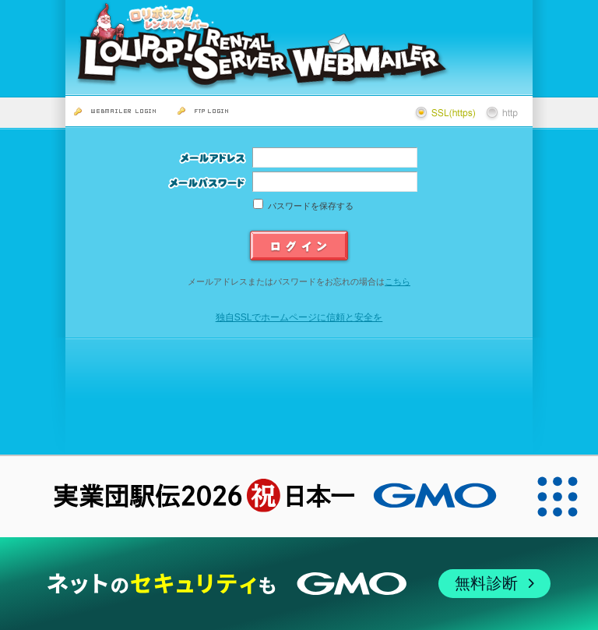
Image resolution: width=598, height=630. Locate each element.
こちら (397, 281)
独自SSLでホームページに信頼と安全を (299, 317)
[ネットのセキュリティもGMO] (299, 583)
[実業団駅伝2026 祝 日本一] (258, 496)
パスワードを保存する (311, 206)
